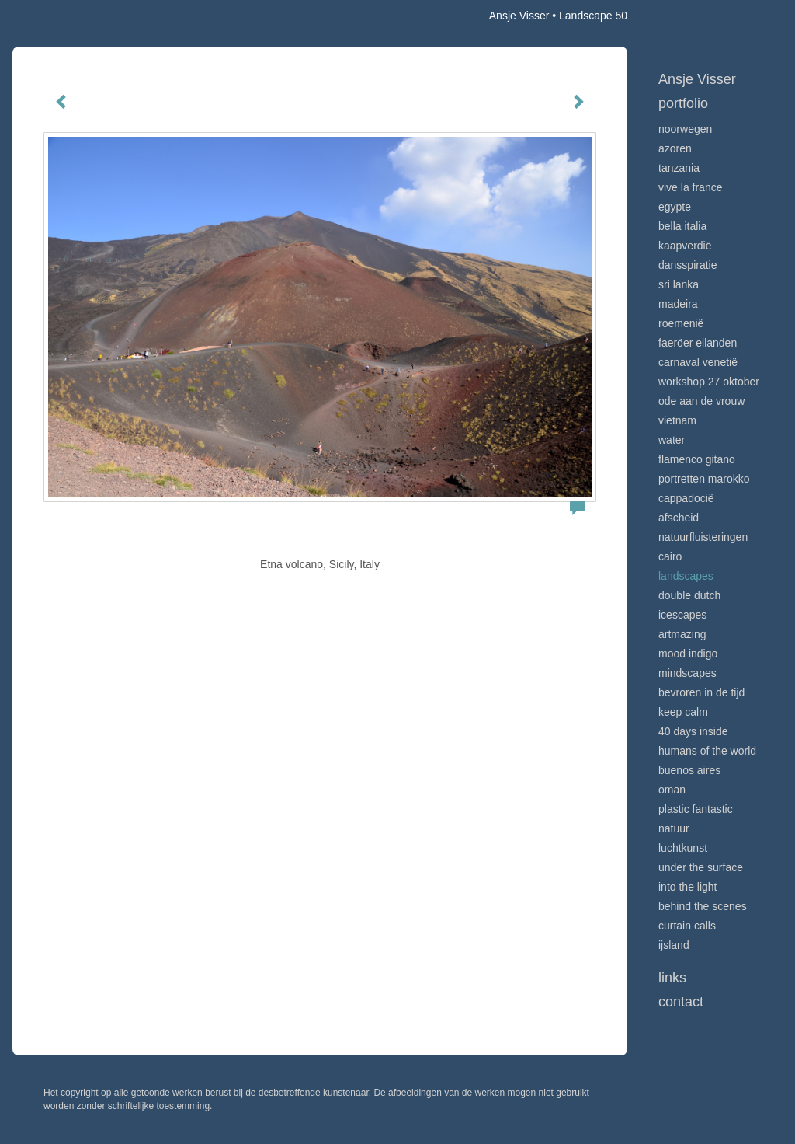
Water (671, 440)
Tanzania (679, 168)
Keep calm (683, 712)
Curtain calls (687, 925)
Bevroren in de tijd (701, 692)
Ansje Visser (519, 15)
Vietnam (677, 420)
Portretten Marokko (704, 479)
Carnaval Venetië (698, 362)
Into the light (687, 887)
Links (672, 977)
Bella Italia (682, 226)
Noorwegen (685, 129)
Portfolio (683, 103)
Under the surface (700, 867)
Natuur (673, 828)
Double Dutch (689, 595)
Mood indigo (687, 653)
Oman (672, 789)
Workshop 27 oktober (708, 381)
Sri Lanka (678, 284)
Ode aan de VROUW (701, 401)
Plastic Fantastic (695, 809)
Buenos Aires (689, 770)
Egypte (674, 207)
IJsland (673, 945)
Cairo (670, 556)
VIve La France (690, 187)
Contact (680, 1002)
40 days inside (693, 731)
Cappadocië (686, 498)
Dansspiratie (687, 265)
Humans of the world (707, 751)
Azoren (675, 148)
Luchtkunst (682, 848)
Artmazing (682, 634)
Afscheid (678, 517)
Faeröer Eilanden (697, 343)
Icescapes (682, 615)
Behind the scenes (702, 906)
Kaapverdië (685, 245)
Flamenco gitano (696, 459)
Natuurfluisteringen (703, 537)
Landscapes (685, 576)
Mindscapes (687, 673)
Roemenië (680, 323)
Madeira (678, 304)
